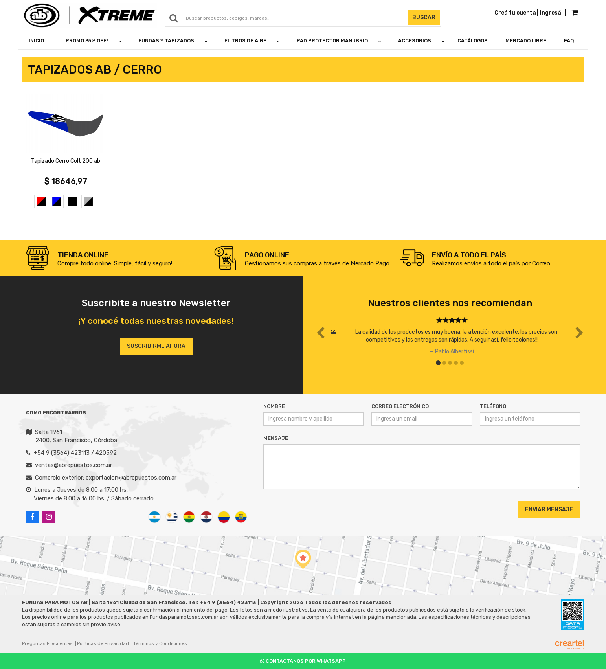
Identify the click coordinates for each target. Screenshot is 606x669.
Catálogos (472, 41)
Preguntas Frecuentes (47, 643)
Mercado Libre (525, 41)
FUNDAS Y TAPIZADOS (166, 41)
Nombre (274, 406)
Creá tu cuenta (515, 12)
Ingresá (550, 12)
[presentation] (311, 509)
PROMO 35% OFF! (87, 41)
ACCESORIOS (414, 41)
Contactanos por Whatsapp (303, 661)
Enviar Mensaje (549, 509)
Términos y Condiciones (160, 643)
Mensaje (275, 438)
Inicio (36, 41)
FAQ (569, 41)
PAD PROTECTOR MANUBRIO (332, 41)
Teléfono (493, 406)
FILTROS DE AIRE (245, 41)
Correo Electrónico (400, 406)
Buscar (423, 17)
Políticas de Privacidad (103, 643)
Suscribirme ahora (156, 346)
